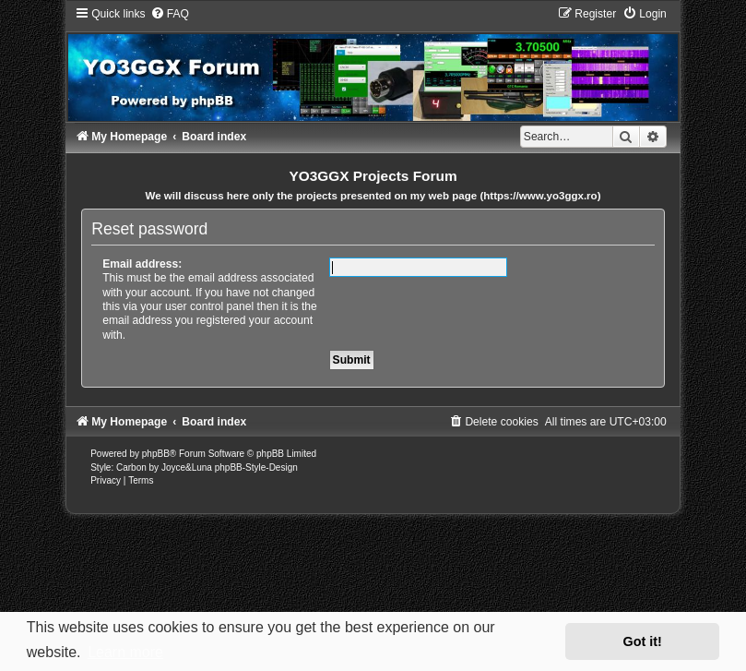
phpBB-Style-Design (256, 467)
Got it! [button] (642, 641)
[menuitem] (169, 13)
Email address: (142, 264)
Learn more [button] (125, 652)
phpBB (156, 454)
